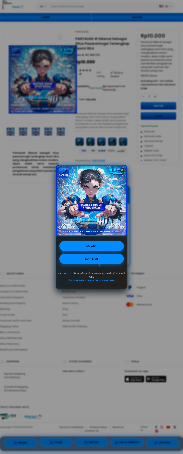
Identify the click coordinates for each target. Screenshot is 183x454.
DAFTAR (91, 258)
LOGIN (91, 245)
